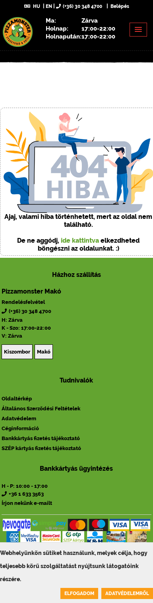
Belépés (119, 6)
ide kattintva (80, 240)
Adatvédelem (19, 418)
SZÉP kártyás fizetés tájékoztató (41, 448)
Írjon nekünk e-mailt (27, 503)
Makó (43, 352)
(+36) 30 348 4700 (79, 6)
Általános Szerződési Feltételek (41, 409)
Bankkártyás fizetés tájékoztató (41, 438)
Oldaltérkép (17, 399)
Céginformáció (20, 428)
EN (49, 6)
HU (32, 6)
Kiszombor (17, 352)
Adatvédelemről (127, 593)
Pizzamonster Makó (31, 291)
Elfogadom (79, 593)
